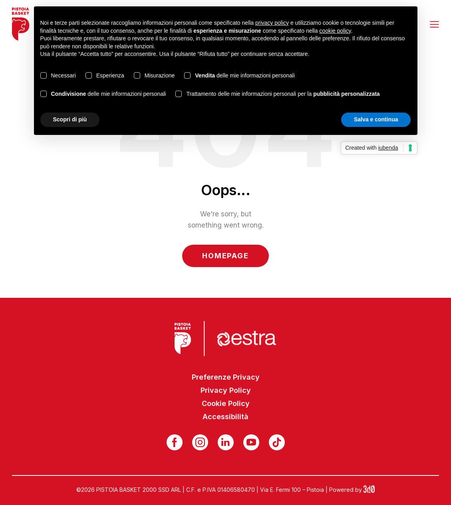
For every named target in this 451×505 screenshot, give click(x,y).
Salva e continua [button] (376, 119)
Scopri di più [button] (70, 119)
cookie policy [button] (335, 31)
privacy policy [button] (272, 23)
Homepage (225, 256)
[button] (434, 24)
